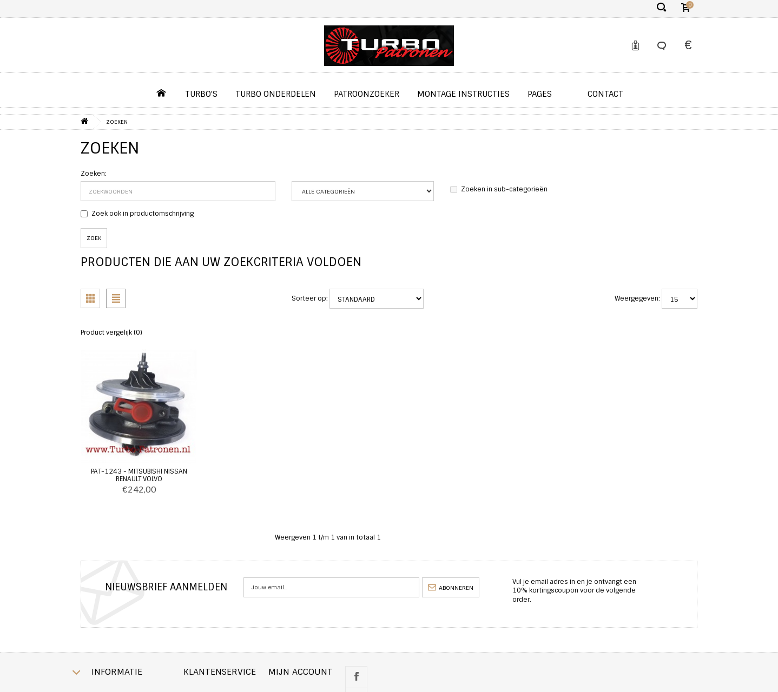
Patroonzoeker (366, 94)
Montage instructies (463, 94)
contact (605, 94)
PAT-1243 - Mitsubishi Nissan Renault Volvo (139, 475)
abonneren (450, 587)
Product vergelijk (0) (111, 332)
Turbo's (201, 94)
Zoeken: (94, 173)
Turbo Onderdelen (275, 94)
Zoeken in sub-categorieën (499, 189)
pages (540, 94)
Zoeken (117, 121)
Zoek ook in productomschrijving (137, 213)
